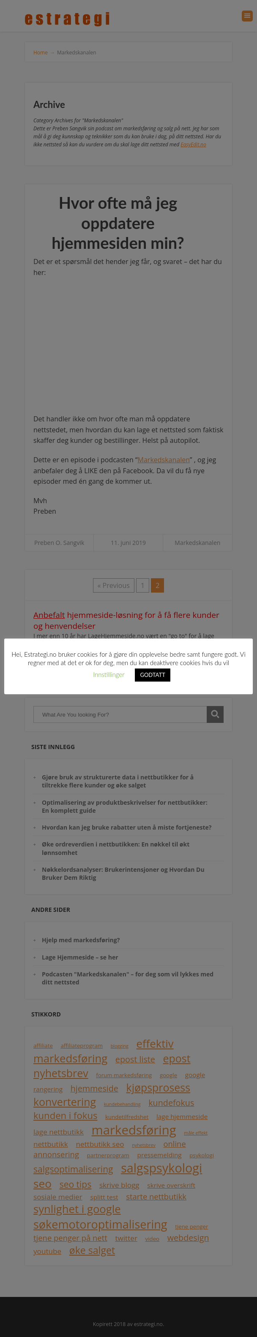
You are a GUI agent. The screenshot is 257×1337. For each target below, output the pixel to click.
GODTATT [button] (152, 674)
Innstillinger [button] (108, 674)
